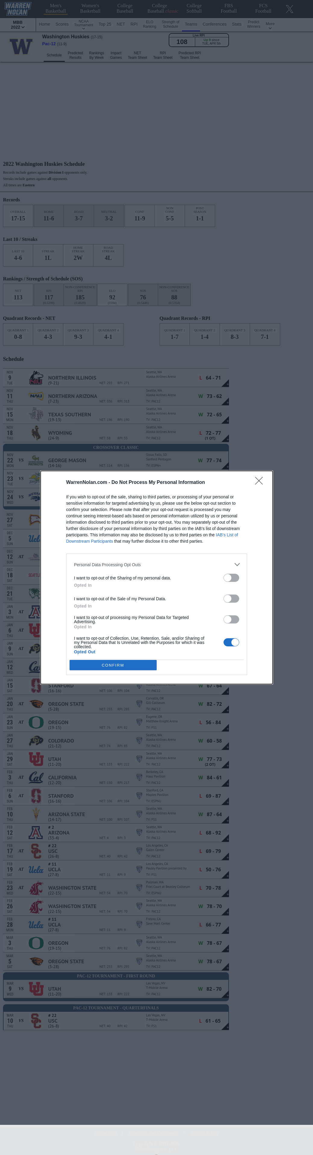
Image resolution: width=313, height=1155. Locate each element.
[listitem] (156, 564)
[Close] (261, 482)
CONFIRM (113, 665)
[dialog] (157, 577)
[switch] (231, 578)
